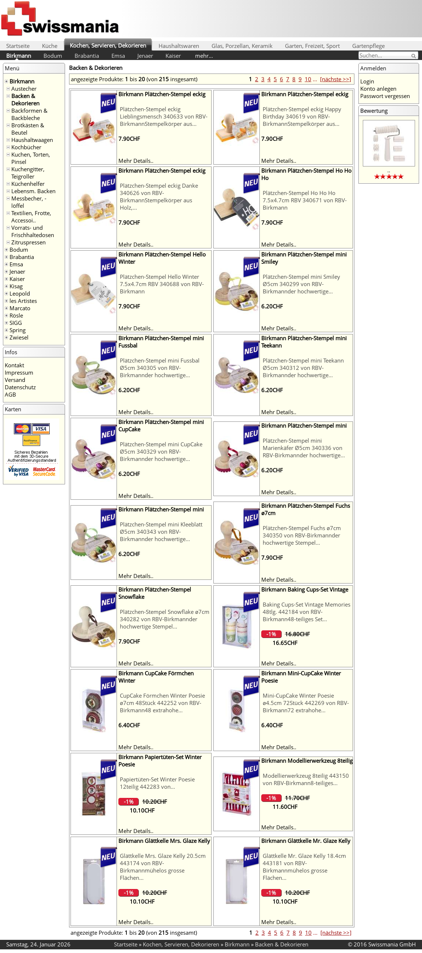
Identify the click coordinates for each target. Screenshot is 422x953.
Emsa (118, 55)
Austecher (24, 88)
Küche (49, 45)
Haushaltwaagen (32, 139)
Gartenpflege (368, 45)
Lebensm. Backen (33, 191)
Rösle (16, 315)
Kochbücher (26, 147)
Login (367, 81)
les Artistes (23, 300)
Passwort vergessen (385, 96)
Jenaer (145, 55)
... (315, 79)
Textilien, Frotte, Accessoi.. (31, 216)
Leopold (19, 293)
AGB (10, 394)
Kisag (16, 286)
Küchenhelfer (28, 183)
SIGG (15, 322)
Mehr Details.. (135, 160)
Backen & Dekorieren (25, 99)
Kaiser (173, 55)
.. (388, 170)
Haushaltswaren (179, 45)
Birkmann (18, 55)
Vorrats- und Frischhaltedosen (32, 231)
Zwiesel (18, 337)
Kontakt (14, 365)
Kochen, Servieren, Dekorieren (108, 45)
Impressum (19, 372)
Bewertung (374, 110)
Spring (17, 330)
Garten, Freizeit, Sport (312, 45)
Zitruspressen (28, 242)
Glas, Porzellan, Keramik (242, 45)
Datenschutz (20, 387)
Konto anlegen (378, 88)
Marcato (19, 308)
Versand (15, 379)
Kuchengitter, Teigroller (28, 172)
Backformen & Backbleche (29, 114)
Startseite (18, 45)
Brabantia (87, 55)
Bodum (52, 55)
